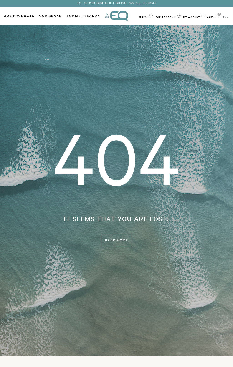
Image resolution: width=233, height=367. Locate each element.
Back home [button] (116, 241)
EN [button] (226, 17)
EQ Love (116, 16)
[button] (146, 16)
